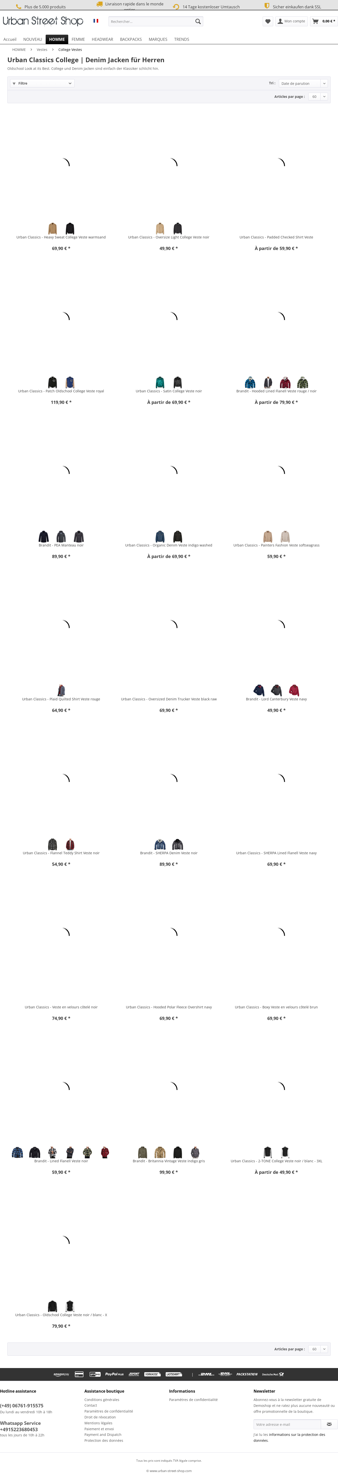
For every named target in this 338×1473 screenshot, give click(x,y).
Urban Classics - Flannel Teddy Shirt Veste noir (61, 853)
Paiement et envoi (99, 1429)
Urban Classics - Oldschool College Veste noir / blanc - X (61, 1314)
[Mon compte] (291, 21)
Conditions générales (101, 1399)
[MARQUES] (158, 39)
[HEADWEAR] (102, 39)
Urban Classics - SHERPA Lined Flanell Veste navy (276, 853)
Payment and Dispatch (103, 1434)
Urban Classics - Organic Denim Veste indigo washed (168, 545)
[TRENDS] (182, 39)
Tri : (272, 83)
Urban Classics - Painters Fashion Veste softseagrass (276, 545)
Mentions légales (98, 1423)
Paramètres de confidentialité (108, 1411)
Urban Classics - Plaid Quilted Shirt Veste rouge (61, 699)
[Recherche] (198, 21)
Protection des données (103, 1440)
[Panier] (324, 21)
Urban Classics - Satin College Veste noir (169, 391)
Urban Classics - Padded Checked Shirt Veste (276, 237)
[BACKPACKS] (131, 39)
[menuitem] (155, 23)
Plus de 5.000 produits (40, 7)
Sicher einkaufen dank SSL (292, 6)
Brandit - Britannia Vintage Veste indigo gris (169, 1161)
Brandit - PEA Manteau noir (61, 545)
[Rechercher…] (155, 21)
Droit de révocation (100, 1417)
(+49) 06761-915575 (21, 1405)
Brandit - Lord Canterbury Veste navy (276, 699)
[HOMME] (57, 39)
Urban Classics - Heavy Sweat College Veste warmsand (61, 237)
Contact (90, 1405)
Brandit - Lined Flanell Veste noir (61, 1161)
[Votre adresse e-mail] (287, 1424)
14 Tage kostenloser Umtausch (206, 6)
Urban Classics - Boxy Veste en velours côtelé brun (276, 1007)
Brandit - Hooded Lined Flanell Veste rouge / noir (276, 391)
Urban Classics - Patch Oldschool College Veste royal (61, 391)
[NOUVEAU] (33, 39)
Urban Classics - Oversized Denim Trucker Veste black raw (169, 699)
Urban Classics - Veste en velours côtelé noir (61, 1007)
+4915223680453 (19, 1429)
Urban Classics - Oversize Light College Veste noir (168, 237)
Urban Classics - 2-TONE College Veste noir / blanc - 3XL (276, 1161)
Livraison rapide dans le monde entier (129, 7)
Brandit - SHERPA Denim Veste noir (169, 853)
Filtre (20, 83)
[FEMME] (78, 39)
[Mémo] (268, 21)
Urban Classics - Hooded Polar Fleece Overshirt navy (169, 1007)
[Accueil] (10, 39)
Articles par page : (289, 96)
